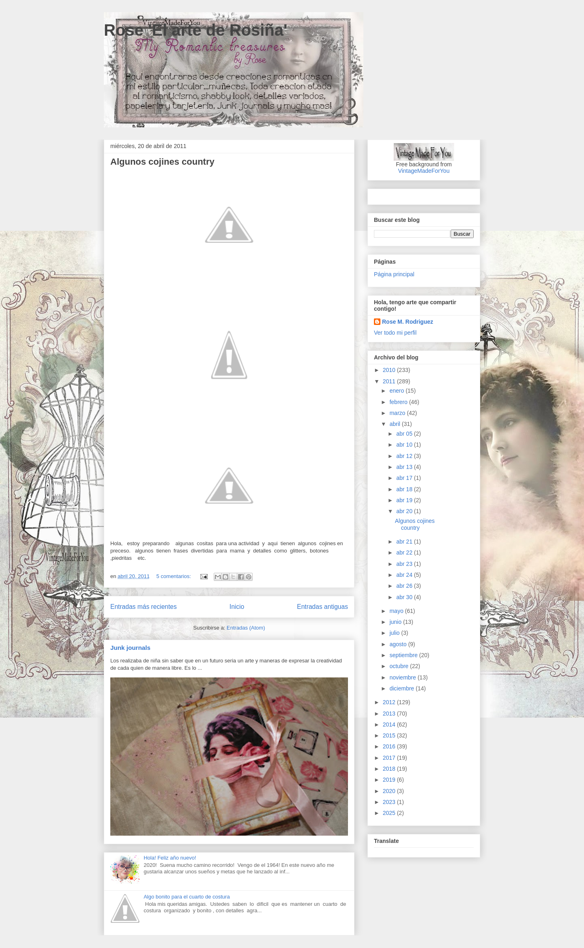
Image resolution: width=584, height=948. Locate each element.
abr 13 (405, 467)
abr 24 (405, 575)
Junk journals (130, 647)
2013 (390, 713)
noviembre (403, 677)
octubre (399, 666)
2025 (390, 813)
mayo (397, 611)
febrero (399, 402)
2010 (390, 370)
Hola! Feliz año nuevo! (170, 858)
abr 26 (405, 586)
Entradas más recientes (143, 606)
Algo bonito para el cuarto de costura (187, 897)
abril (395, 424)
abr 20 (405, 511)
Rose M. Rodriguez (407, 321)
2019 (390, 779)
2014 (390, 724)
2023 (390, 802)
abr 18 (405, 489)
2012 (390, 702)
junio (396, 622)
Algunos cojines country (162, 162)
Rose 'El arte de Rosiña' (196, 30)
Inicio (237, 606)
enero (397, 390)
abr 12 (405, 456)
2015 (390, 735)
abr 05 (405, 433)
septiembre (404, 655)
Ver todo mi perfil (395, 332)
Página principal (394, 274)
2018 (390, 768)
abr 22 (405, 552)
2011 (390, 381)
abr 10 (405, 444)
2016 (390, 746)
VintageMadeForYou (424, 171)
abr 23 (405, 564)
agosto (398, 644)
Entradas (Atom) (246, 628)
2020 (390, 791)
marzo (398, 413)
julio (395, 633)
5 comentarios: (174, 576)
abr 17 (405, 478)
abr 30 (405, 597)
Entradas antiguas (322, 606)
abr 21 (405, 541)
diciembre (402, 688)
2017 (390, 758)
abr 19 (405, 500)
